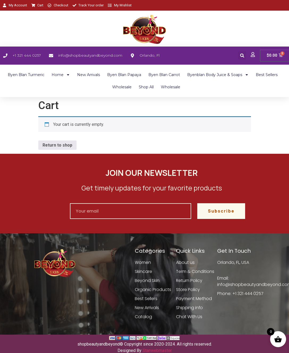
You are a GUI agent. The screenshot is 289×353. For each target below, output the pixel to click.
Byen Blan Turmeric (26, 74)
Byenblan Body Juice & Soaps (218, 74)
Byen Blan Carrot (164, 74)
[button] (242, 55)
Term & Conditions (195, 271)
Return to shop (57, 145)
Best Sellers (267, 74)
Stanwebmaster (157, 350)
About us (185, 262)
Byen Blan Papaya (124, 74)
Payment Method (194, 299)
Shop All (146, 87)
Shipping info (189, 308)
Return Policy (189, 280)
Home (61, 74)
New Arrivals (88, 74)
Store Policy (188, 289)
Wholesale (122, 87)
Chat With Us (189, 317)
